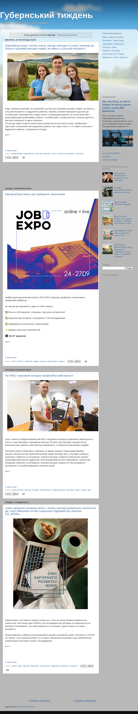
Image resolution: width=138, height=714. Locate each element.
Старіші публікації (85, 700)
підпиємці (55, 666)
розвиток (64, 666)
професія (70, 153)
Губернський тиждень (46, 15)
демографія (17, 153)
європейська (29, 153)
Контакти (106, 156)
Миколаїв (34, 666)
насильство (45, 666)
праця (83, 490)
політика (61, 153)
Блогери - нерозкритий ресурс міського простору (123, 190)
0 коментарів (11, 150)
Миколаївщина (59, 490)
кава (20, 666)
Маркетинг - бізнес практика (114, 57)
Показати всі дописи (67, 35)
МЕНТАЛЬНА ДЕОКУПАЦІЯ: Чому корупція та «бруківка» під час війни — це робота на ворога (123, 250)
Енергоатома (17, 490)
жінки (14, 666)
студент (61, 361)
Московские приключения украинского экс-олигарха (121, 176)
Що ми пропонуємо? (111, 153)
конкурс (35, 490)
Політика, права (109, 47)
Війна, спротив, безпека (113, 37)
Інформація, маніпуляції (113, 44)
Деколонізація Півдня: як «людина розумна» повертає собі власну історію (122, 219)
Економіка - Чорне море (113, 40)
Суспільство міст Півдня (113, 54)
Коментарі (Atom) (27, 707)
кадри (36, 361)
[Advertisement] (50, 175)
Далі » (8, 135)
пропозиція (52, 361)
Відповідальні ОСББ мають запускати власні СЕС (123, 233)
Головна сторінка (39, 700)
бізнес (21, 361)
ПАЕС (77, 490)
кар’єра (39, 153)
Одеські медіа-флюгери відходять (122, 203)
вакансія (28, 361)
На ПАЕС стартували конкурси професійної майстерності (39, 375)
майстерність (46, 490)
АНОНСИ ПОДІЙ (109, 160)
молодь (46, 153)
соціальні (73, 666)
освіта (53, 153)
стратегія (79, 153)
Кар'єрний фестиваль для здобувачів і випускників (35, 194)
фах (89, 490)
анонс (14, 361)
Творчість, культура (111, 50)
